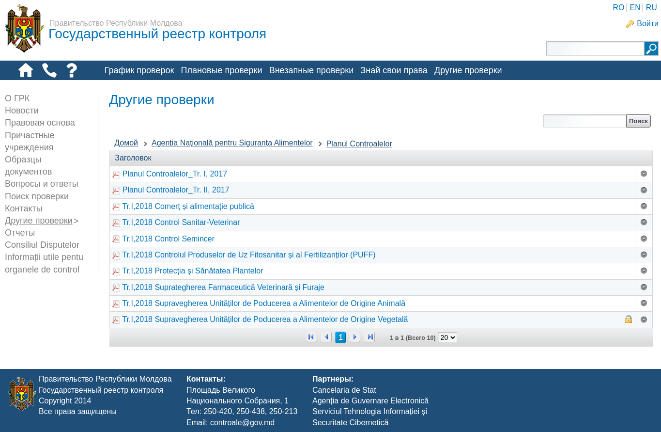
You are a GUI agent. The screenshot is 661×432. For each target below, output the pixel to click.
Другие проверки (468, 70)
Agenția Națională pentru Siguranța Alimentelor (232, 143)
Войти (648, 23)
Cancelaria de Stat (344, 390)
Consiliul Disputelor (42, 245)
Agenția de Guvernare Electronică (370, 401)
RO (618, 7)
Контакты (24, 208)
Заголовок (133, 158)
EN (635, 7)
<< (312, 337)
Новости (22, 110)
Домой (126, 143)
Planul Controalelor (359, 144)
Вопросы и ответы (41, 184)
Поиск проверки (37, 196)
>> (369, 337)
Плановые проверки (221, 70)
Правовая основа (40, 123)
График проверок (139, 70)
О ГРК (17, 98)
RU (651, 7)
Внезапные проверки (311, 70)
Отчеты (20, 233)
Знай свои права (393, 70)
